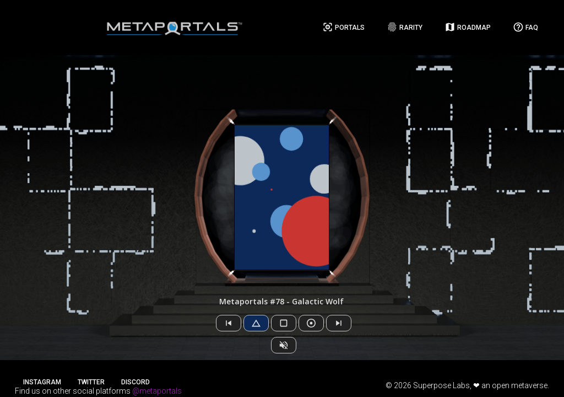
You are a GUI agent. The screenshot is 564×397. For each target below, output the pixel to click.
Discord (135, 382)
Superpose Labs (441, 385)
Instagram (42, 382)
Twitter (91, 382)
